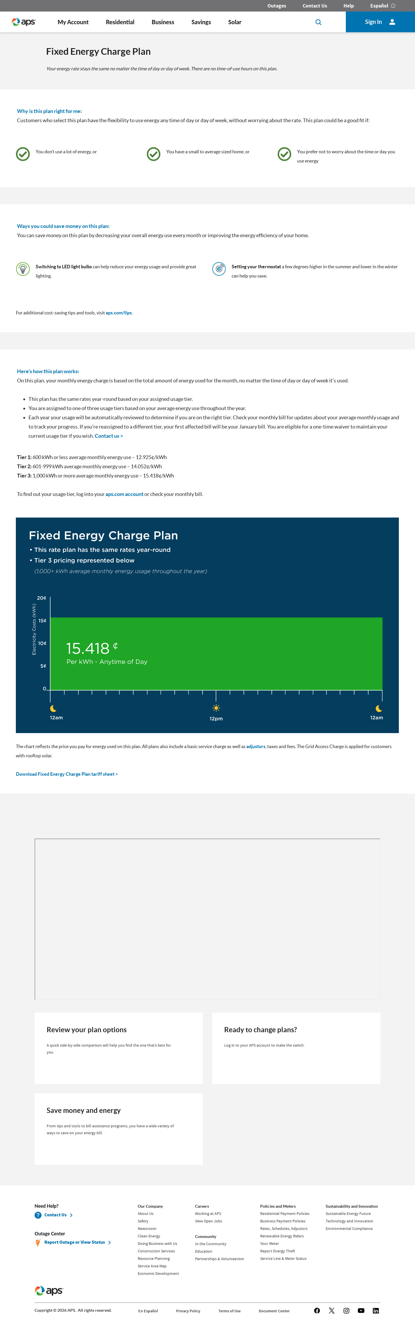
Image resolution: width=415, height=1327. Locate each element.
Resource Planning (154, 1258)
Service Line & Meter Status (283, 1258)
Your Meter (269, 1243)
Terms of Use (229, 1311)
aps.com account (124, 494)
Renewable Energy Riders (281, 1236)
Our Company (150, 1206)
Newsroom (147, 1228)
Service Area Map (152, 1266)
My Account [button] (73, 21)
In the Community (211, 1243)
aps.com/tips (119, 312)
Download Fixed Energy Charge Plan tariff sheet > (67, 774)
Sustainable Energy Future (348, 1213)
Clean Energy (149, 1236)
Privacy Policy (188, 1311)
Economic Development (158, 1273)
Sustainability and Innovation (352, 1206)
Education (203, 1251)
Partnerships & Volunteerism (219, 1258)
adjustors (255, 746)
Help (349, 5)
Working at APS (208, 1213)
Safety (143, 1221)
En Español (148, 1311)
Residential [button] (120, 21)
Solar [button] (234, 21)
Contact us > (109, 436)
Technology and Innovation (349, 1221)
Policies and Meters (277, 1206)
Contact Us (315, 5)
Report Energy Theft (277, 1251)
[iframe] (207, 919)
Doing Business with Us (157, 1243)
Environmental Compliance (349, 1228)
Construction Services (156, 1251)
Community (205, 1236)
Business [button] (163, 21)
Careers (202, 1206)
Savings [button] (201, 21)
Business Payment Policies (282, 1221)
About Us (146, 1213)
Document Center (274, 1311)
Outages (276, 5)
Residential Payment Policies (284, 1213)
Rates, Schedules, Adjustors (283, 1228)
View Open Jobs (208, 1221)
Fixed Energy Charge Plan (98, 51)
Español (379, 5)
